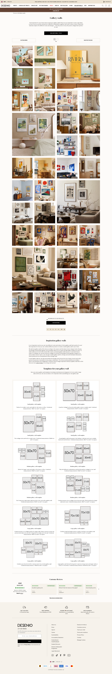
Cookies (79, 637)
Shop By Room (88, 40)
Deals (51, 5)
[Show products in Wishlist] (106, 5)
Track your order (81, 629)
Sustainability (55, 635)
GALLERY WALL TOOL (56, 33)
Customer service (81, 627)
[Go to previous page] (47, 329)
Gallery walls (78, 5)
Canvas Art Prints (24, 5)
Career (53, 632)
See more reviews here (56, 598)
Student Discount (56, 644)
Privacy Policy (27, 644)
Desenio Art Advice (82, 624)
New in (57, 5)
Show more (56, 322)
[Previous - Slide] (29, 589)
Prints (15, 5)
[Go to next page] (64, 329)
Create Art (34, 5)
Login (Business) (56, 651)
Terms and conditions (82, 632)
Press (53, 627)
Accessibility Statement (57, 637)
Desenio (15, 13)
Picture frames (43, 5)
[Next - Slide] (99, 589)
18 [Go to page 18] (61, 329)
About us (54, 624)
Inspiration (91, 5)
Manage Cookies (81, 640)
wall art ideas (39, 363)
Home (71, 5)
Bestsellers (64, 5)
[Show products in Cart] (109, 5)
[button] (57, 39)
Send (29, 641)
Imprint (53, 629)
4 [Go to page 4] (58, 329)
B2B (85, 5)
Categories (23, 40)
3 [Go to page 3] (55, 329)
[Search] (102, 6)
